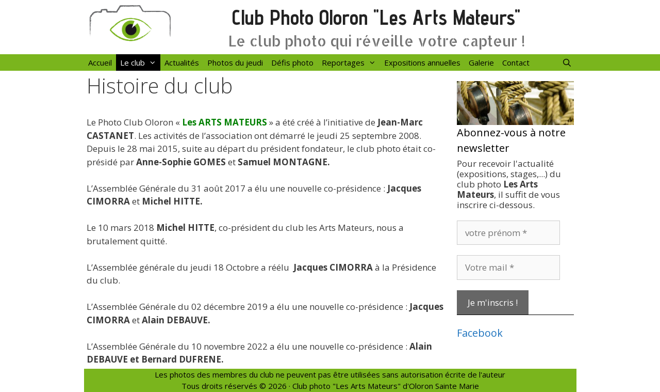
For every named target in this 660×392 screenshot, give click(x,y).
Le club (140, 62)
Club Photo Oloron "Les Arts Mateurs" (376, 17)
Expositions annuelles (422, 62)
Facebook (480, 333)
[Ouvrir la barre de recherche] (567, 62)
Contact (516, 62)
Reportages (351, 62)
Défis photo (292, 62)
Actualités (181, 62)
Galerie (481, 62)
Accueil (100, 62)
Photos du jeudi (235, 62)
